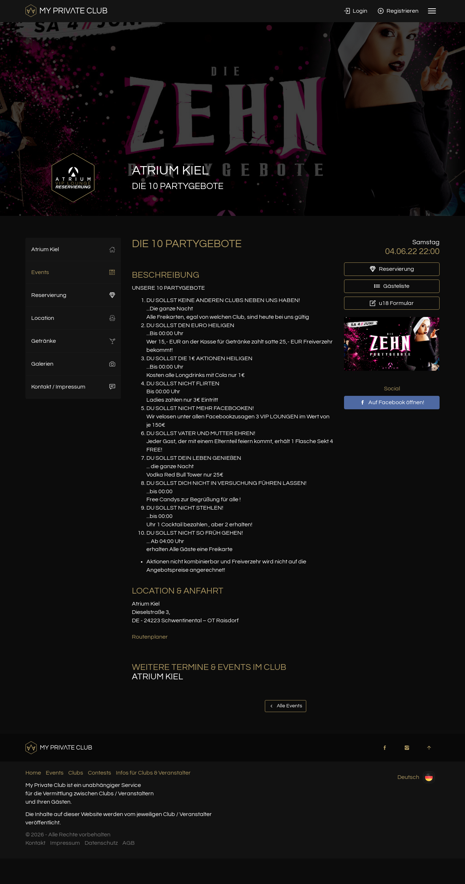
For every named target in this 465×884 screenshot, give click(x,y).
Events (73, 272)
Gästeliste (391, 286)
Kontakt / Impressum (73, 387)
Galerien (73, 364)
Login (355, 11)
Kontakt (35, 843)
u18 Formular (392, 303)
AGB (128, 843)
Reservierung (73, 295)
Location (73, 318)
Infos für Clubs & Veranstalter (153, 773)
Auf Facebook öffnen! (392, 402)
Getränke (73, 341)
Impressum (65, 843)
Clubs (75, 773)
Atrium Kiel (73, 249)
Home (33, 773)
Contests (99, 773)
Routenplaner (150, 637)
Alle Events (285, 705)
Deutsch (416, 777)
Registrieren (398, 11)
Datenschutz (101, 843)
